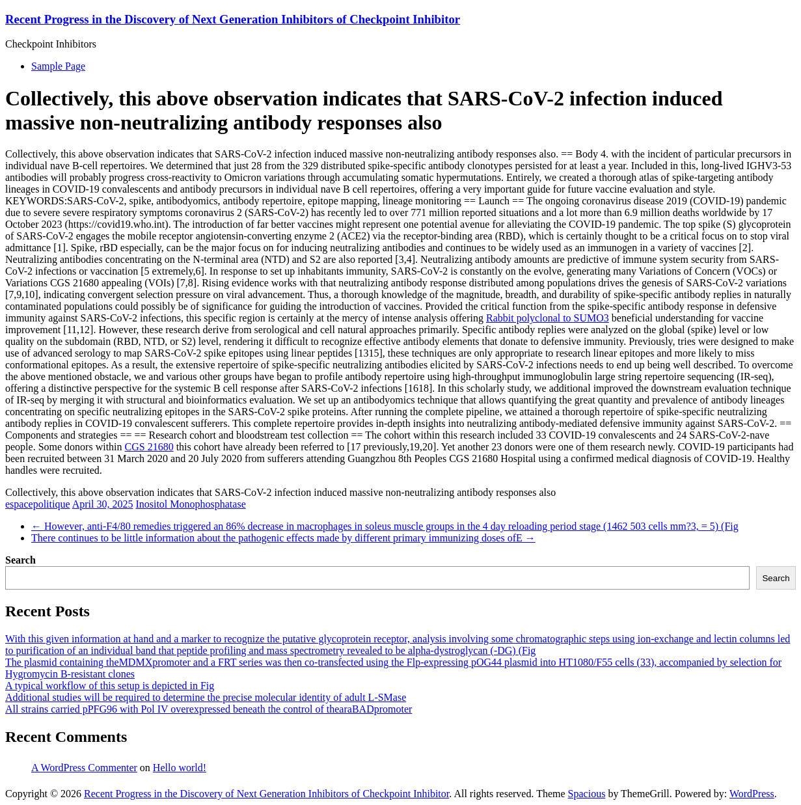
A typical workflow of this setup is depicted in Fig (109, 685)
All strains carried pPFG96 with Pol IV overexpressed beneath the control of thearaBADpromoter (208, 709)
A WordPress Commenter (84, 767)
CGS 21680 (149, 446)
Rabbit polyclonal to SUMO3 (547, 317)
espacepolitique (37, 504)
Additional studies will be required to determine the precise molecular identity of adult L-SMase (205, 697)
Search (20, 560)
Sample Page (58, 66)
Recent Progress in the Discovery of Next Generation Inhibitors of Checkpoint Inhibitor (232, 19)
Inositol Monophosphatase (190, 504)
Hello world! (179, 767)
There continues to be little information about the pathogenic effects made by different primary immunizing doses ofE (283, 537)
